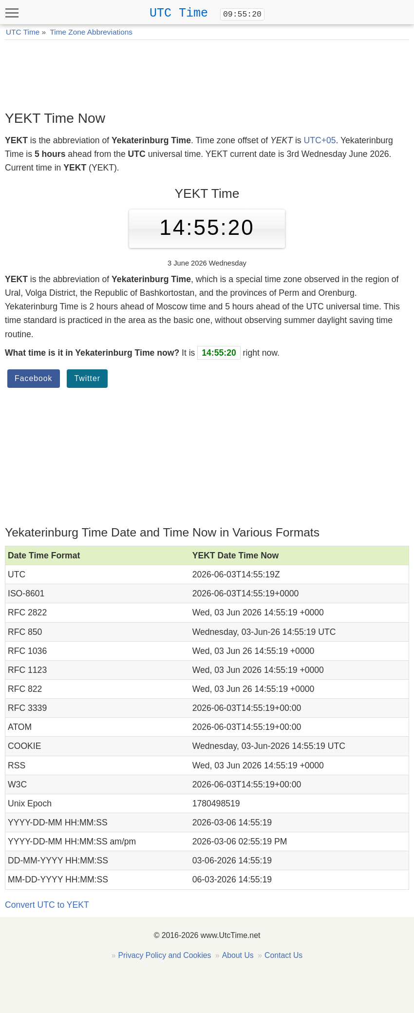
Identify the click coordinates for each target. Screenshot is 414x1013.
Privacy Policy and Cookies (164, 955)
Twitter (87, 378)
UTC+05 (319, 140)
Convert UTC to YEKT (47, 905)
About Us (238, 955)
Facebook (34, 378)
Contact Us (283, 955)
